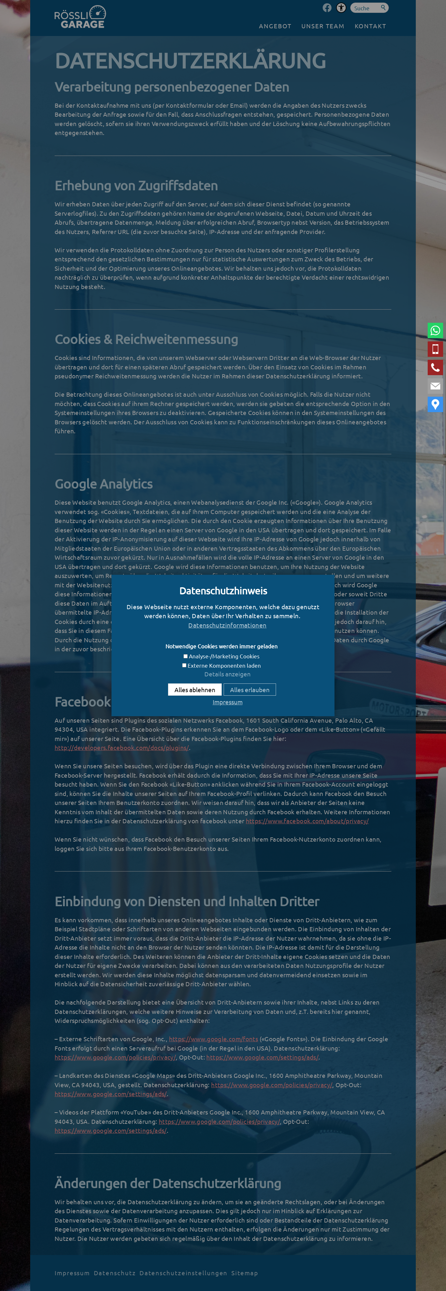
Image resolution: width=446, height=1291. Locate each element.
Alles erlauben (250, 689)
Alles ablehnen (194, 689)
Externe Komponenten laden (224, 665)
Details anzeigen (227, 674)
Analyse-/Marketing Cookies (224, 656)
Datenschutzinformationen (227, 625)
